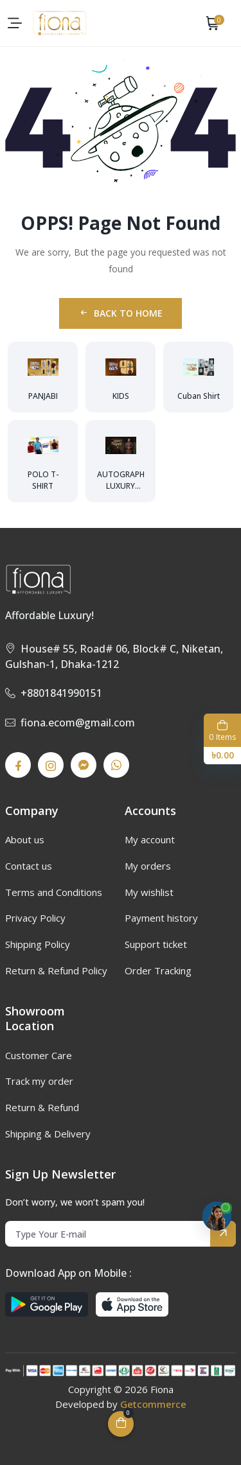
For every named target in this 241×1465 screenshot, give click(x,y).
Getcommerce (153, 1404)
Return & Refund (42, 1107)
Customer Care (38, 1055)
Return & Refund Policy (56, 970)
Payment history (161, 917)
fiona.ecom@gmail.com (70, 722)
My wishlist (149, 892)
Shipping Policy (37, 944)
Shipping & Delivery (48, 1133)
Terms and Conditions (53, 892)
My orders (148, 865)
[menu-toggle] (15, 23)
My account (150, 839)
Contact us (28, 865)
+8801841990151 (53, 693)
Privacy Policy (35, 917)
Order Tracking (158, 970)
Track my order (39, 1081)
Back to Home (120, 313)
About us (24, 839)
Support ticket (156, 944)
